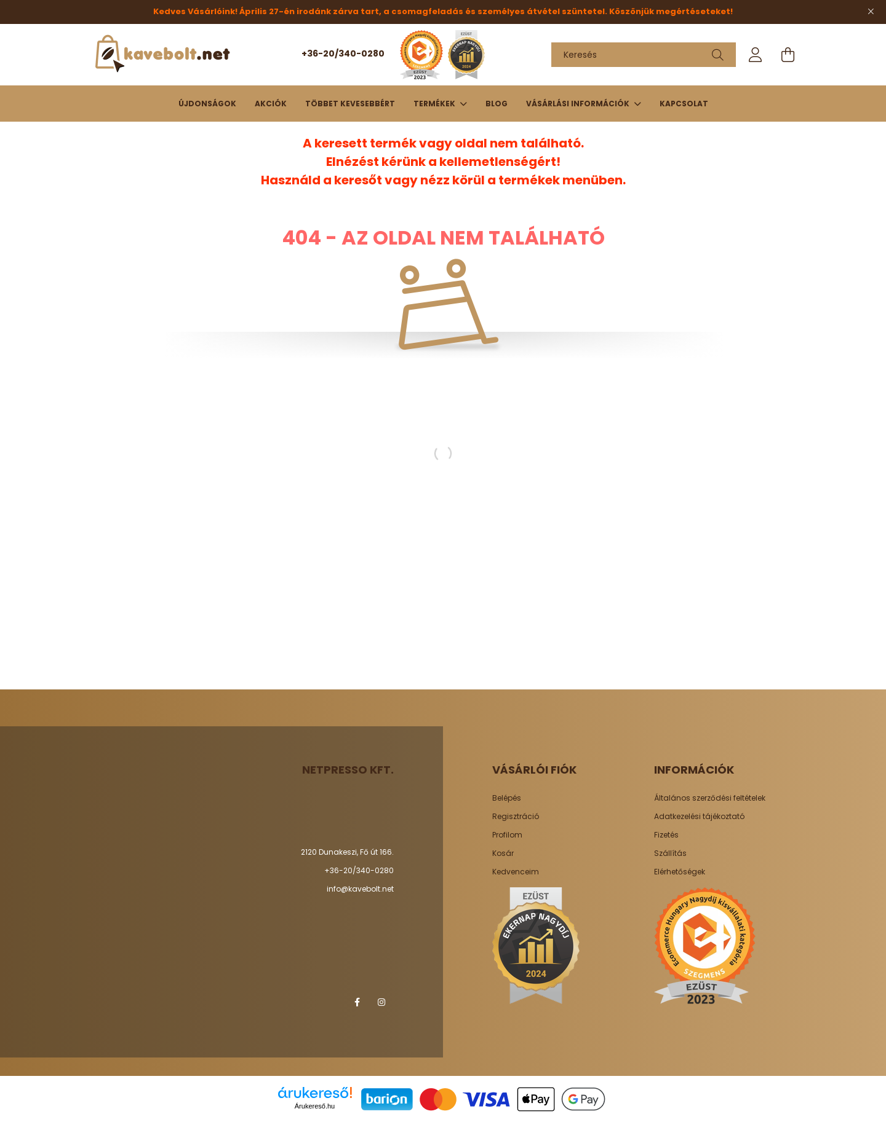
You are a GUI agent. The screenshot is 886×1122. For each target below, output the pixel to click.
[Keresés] (643, 54)
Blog (496, 103)
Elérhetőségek (679, 872)
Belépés (506, 798)
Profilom (507, 835)
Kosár (503, 853)
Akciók (271, 103)
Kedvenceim (515, 872)
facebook (357, 1002)
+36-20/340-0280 (343, 53)
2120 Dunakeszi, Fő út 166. (347, 852)
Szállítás (670, 853)
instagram (381, 1002)
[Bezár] (870, 11)
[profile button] (755, 54)
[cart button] (787, 54)
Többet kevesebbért (350, 103)
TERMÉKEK (435, 103)
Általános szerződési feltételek (709, 798)
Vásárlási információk (578, 103)
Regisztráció (515, 816)
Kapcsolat (684, 103)
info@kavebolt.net (360, 889)
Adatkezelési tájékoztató (699, 816)
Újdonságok (207, 103)
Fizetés (666, 835)
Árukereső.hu (315, 1106)
